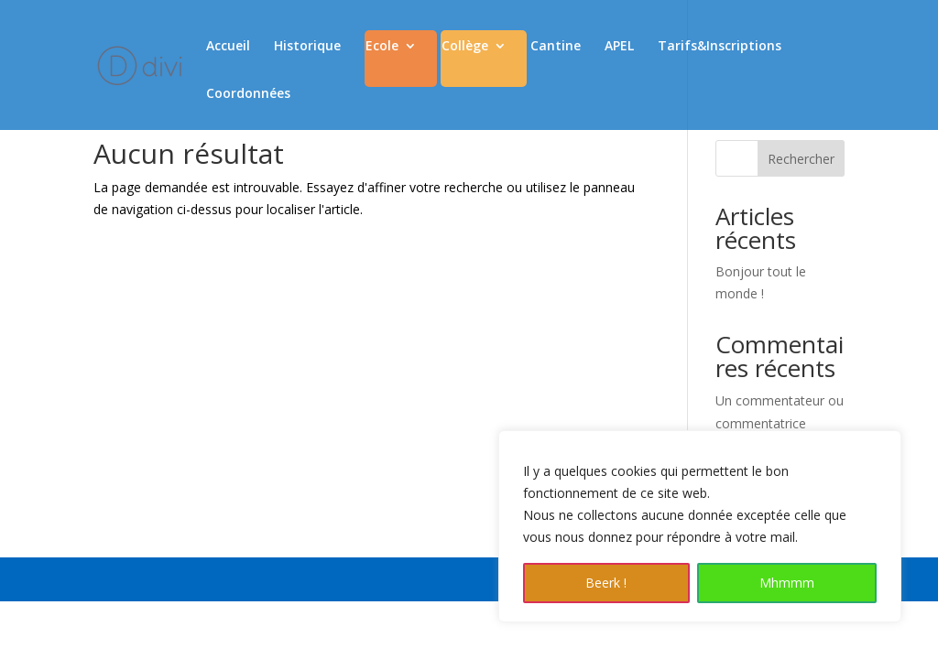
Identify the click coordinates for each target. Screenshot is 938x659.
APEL (619, 46)
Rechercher (801, 158)
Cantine (555, 46)
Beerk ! (606, 582)
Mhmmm (786, 582)
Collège (465, 46)
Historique (307, 46)
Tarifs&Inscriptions (719, 46)
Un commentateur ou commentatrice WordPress (779, 423)
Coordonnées (248, 94)
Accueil (228, 46)
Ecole (381, 46)
